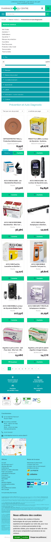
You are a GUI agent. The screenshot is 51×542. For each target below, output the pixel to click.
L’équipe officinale (6, 466)
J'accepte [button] (17, 537)
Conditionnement (10, 80)
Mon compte (5, 489)
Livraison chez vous (32, 464)
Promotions (4, 475)
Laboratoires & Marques (8, 473)
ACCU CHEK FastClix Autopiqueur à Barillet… (38, 223)
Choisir (7, 153)
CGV (2, 480)
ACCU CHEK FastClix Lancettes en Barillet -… (12, 265)
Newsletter (4, 479)
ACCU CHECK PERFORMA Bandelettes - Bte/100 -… (13, 223)
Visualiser (12, 362)
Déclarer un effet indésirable (9, 470)
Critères (6, 99)
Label (6, 90)
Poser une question (7, 471)
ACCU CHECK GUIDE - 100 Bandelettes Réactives (13, 182)
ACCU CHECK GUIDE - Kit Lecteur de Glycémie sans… (38, 182)
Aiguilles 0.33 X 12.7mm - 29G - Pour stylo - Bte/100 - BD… (13, 349)
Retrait (12, 379)
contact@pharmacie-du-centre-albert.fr (15, 435)
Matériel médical (14, 19)
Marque (6, 70)
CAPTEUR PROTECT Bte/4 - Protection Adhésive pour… (12, 140)
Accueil (3, 19)
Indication (13, 94)
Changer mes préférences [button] (38, 537)
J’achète (38, 153)
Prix (5, 57)
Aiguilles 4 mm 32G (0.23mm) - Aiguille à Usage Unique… (38, 349)
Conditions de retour (33, 468)
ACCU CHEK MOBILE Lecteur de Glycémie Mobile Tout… (13, 307)
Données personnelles (8, 484)
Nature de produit (10, 75)
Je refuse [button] (25, 537)
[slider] (3, 65)
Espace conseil (5, 477)
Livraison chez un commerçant (36, 466)
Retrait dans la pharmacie (34, 462)
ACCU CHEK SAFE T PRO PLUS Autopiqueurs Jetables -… (38, 307)
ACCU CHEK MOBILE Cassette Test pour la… (38, 265)
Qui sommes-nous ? (7, 464)
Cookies (3, 486)
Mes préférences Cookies (8, 487)
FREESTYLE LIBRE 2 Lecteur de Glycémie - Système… (38, 140)
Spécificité (7, 85)
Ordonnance (5, 468)
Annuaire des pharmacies (9, 492)
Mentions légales (6, 482)
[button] (12, 111)
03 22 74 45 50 (8, 432)
